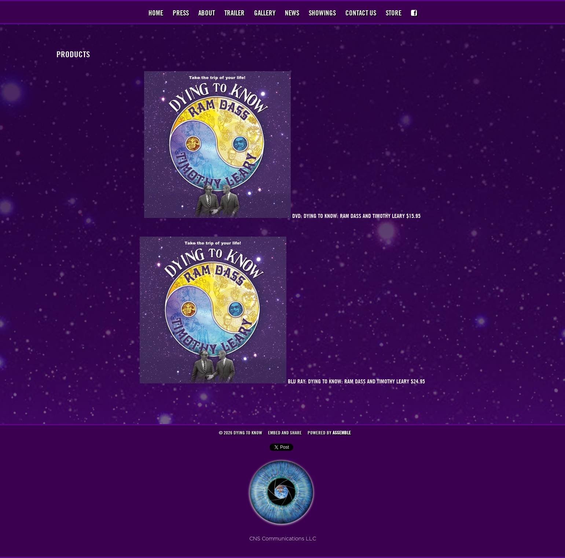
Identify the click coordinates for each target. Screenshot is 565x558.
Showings (322, 12)
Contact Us (360, 12)
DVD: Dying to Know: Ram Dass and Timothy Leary (349, 215)
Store (393, 12)
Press (181, 12)
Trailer (234, 12)
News (292, 12)
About (206, 12)
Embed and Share (285, 432)
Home (155, 12)
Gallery (264, 12)
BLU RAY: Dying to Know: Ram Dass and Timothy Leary (349, 381)
